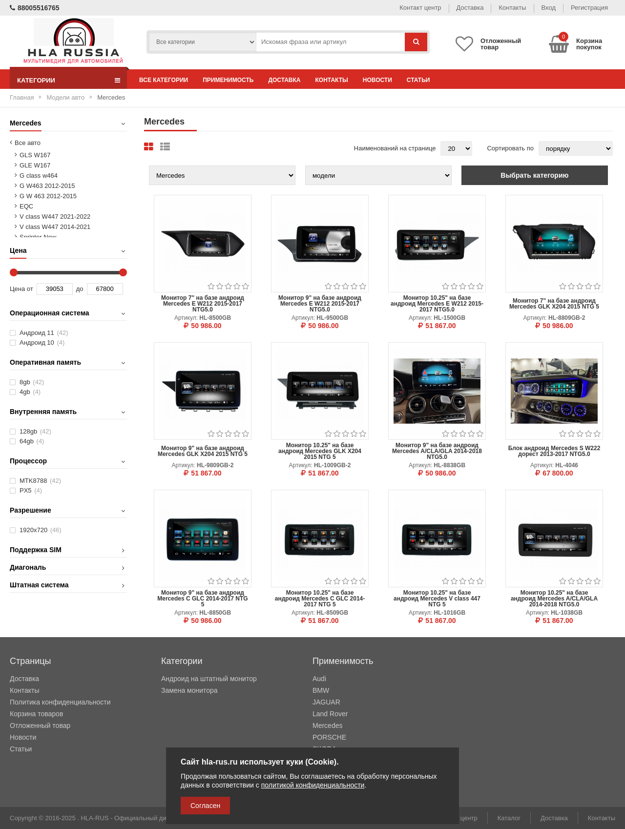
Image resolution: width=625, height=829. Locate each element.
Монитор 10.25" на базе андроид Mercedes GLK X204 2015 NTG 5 (319, 451)
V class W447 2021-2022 (55, 216)
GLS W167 (35, 155)
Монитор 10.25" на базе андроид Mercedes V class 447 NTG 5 (437, 598)
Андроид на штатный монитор (209, 678)
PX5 (31, 490)
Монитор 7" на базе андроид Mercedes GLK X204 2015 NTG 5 (554, 303)
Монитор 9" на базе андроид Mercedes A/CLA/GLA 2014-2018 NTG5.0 (437, 451)
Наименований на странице (395, 148)
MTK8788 (40, 480)
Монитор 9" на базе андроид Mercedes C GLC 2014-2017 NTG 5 (202, 598)
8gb (32, 382)
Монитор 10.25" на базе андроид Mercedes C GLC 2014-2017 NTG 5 (320, 598)
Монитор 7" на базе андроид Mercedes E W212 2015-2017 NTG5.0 (202, 303)
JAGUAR (326, 702)
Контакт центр (420, 7)
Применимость (228, 80)
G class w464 (39, 175)
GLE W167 (35, 165)
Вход (549, 7)
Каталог (509, 818)
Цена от (21, 288)
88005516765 (35, 8)
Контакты (512, 7)
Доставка (470, 7)
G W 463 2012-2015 (48, 196)
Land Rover (330, 713)
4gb (30, 392)
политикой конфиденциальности (313, 785)
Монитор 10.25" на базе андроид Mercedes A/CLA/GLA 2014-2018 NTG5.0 (554, 598)
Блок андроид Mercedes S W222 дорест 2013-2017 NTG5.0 (554, 451)
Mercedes (327, 725)
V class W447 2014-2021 (55, 226)
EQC (26, 206)
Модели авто (65, 97)
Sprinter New (38, 237)
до (79, 288)
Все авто (28, 142)
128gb (35, 431)
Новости (377, 80)
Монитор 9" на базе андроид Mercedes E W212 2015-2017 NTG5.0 (319, 303)
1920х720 (41, 530)
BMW (320, 690)
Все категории (163, 80)
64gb (32, 441)
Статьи (418, 80)
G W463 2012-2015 (47, 185)
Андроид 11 (44, 333)
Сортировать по (510, 148)
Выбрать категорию (534, 175)
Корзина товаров (36, 714)
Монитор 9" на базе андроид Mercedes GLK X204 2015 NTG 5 (203, 451)
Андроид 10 (42, 342)
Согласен (205, 805)
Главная (22, 97)
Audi (319, 678)
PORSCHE (329, 737)
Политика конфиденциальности (60, 702)
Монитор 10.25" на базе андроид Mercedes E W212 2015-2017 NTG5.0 (437, 303)
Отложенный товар (40, 725)
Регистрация (589, 7)
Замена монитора (189, 690)
